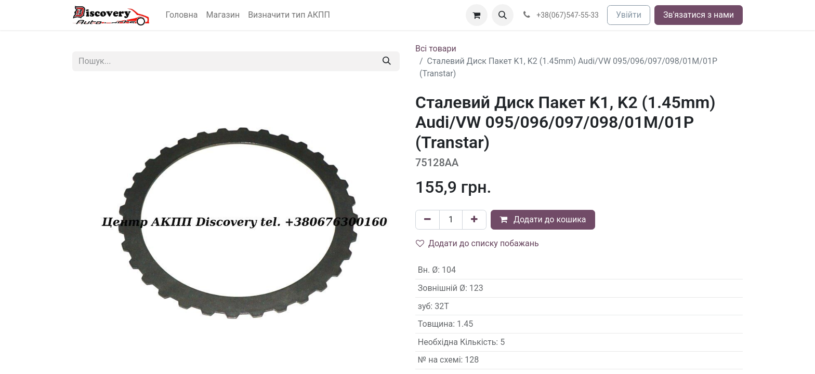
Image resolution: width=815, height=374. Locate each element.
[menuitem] (182, 15)
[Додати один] (474, 220)
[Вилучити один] (427, 220)
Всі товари (435, 49)
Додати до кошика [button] (542, 219)
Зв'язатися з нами (698, 15)
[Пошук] (387, 61)
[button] (503, 15)
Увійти (628, 15)
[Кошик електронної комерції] (477, 15)
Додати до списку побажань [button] (477, 243)
